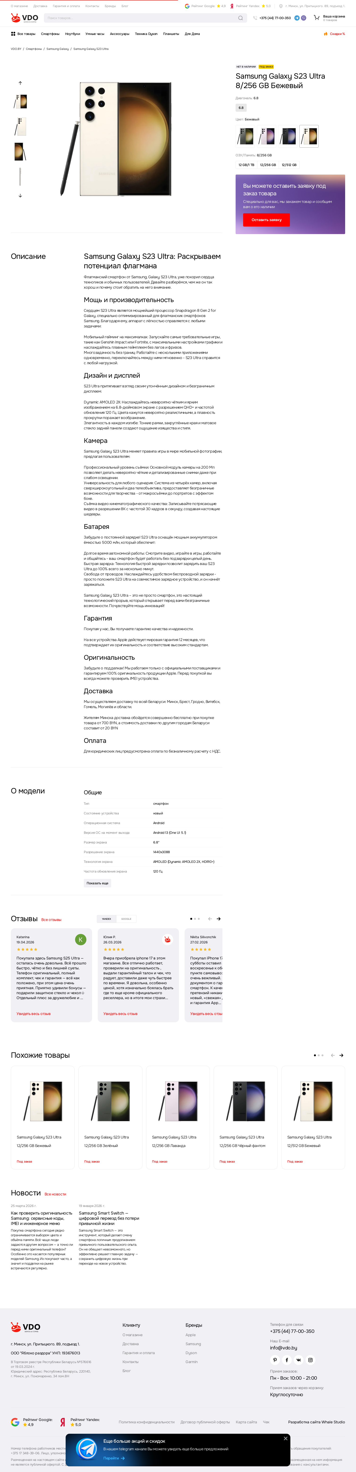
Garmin (192, 1361)
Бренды (110, 6)
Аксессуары (119, 34)
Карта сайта (246, 1422)
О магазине (19, 6)
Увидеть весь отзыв (34, 1013)
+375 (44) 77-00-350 (292, 1331)
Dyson (191, 1352)
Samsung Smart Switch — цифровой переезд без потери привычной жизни (109, 1218)
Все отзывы (51, 919)
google (126, 918)
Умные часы (94, 34)
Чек (266, 1422)
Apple (190, 1334)
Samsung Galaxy (58, 49)
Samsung (193, 1343)
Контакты (92, 6)
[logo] (24, 18)
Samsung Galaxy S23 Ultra (91, 49)
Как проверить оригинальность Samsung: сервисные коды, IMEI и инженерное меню (41, 1218)
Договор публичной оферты (205, 1422)
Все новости (55, 1194)
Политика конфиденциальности (146, 1422)
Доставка (40, 6)
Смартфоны (50, 34)
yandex (106, 918)
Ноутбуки (72, 34)
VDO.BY (16, 49)
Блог (125, 6)
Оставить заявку (266, 219)
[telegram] (297, 18)
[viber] (303, 18)
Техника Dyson (146, 34)
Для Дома (192, 34)
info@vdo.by (283, 1348)
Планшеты (171, 34)
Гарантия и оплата (66, 6)
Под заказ (24, 1162)
